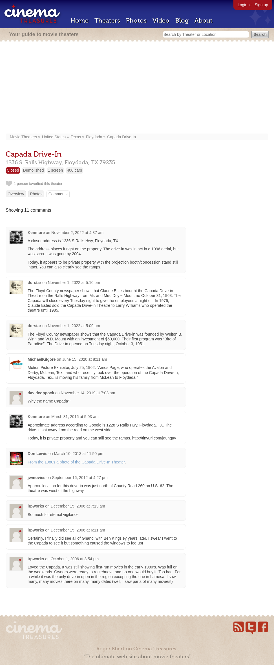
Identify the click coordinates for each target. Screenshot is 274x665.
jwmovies (36, 477)
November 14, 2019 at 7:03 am (88, 393)
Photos (136, 20)
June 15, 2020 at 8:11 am (84, 359)
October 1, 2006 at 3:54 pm (75, 559)
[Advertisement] (137, 88)
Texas (76, 137)
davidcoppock (41, 393)
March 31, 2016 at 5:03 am (74, 416)
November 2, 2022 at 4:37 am (77, 232)
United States (54, 137)
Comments (58, 194)
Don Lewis (37, 453)
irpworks (36, 506)
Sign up (261, 5)
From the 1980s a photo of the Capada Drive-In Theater (76, 462)
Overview (16, 194)
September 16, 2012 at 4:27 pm (79, 477)
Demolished (33, 170)
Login (242, 5)
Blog (182, 20)
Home (79, 20)
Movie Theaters (23, 137)
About (204, 20)
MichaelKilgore (42, 359)
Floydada (94, 137)
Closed (13, 170)
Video (161, 20)
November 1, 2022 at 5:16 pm (74, 282)
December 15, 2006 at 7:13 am (78, 506)
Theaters (107, 20)
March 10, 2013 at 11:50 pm (78, 453)
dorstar (34, 282)
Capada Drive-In (121, 137)
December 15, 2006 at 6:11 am (78, 530)
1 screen (55, 170)
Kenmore (36, 232)
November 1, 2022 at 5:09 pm (74, 325)
